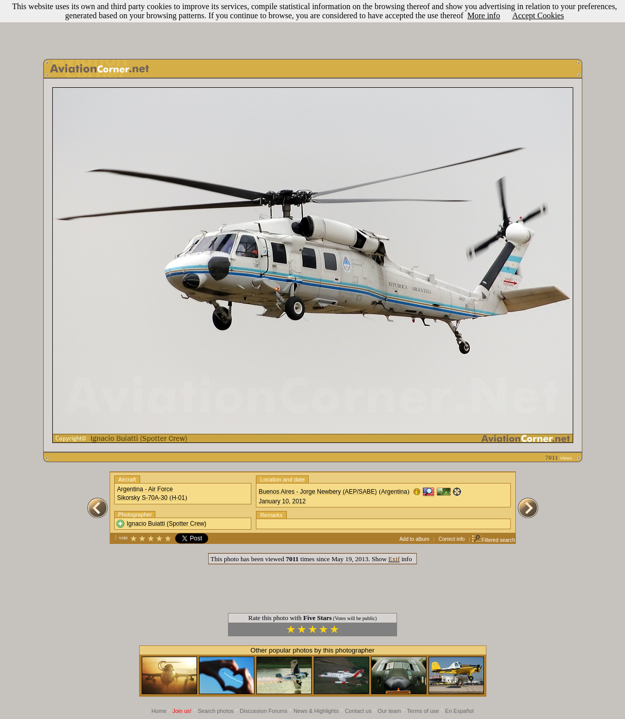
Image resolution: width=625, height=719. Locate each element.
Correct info (452, 539)
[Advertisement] (313, 27)
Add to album (415, 539)
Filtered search (493, 540)
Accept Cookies (538, 15)
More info (483, 15)
